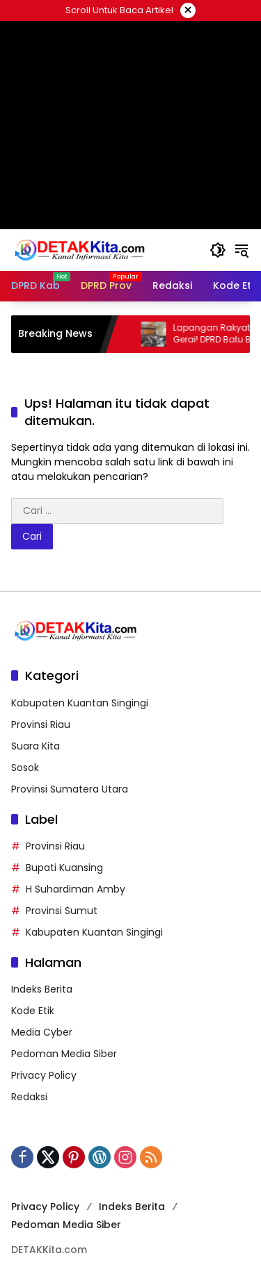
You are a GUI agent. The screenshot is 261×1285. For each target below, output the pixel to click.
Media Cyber (41, 1032)
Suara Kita (35, 746)
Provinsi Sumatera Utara (69, 789)
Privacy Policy (44, 1075)
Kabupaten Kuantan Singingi (79, 703)
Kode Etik (32, 1011)
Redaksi (29, 1097)
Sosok (25, 767)
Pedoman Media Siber (64, 1054)
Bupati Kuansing (64, 867)
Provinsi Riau (40, 724)
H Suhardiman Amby (75, 889)
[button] (217, 250)
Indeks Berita (41, 989)
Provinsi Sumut (61, 911)
